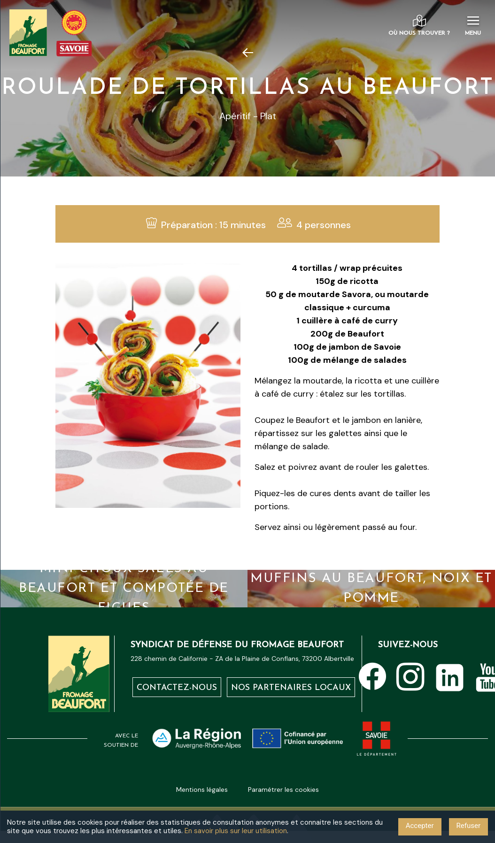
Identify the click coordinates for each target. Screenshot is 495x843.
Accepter (420, 825)
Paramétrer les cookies (283, 789)
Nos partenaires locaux (291, 687)
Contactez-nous (177, 687)
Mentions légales (202, 789)
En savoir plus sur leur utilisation (236, 830)
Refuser (468, 825)
